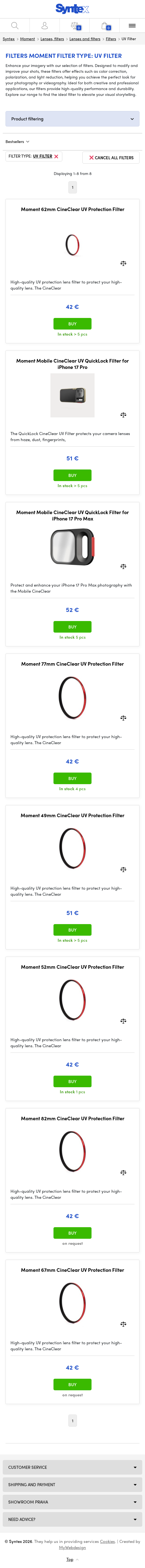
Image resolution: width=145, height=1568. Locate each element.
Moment (27, 38)
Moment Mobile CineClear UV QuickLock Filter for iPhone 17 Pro (72, 363)
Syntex (9, 38)
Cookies (107, 1541)
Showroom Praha (28, 1502)
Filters (111, 38)
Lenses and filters (84, 38)
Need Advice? (21, 1519)
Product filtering (27, 118)
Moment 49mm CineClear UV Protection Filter (72, 815)
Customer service (27, 1467)
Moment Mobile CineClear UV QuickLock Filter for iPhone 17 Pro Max (72, 515)
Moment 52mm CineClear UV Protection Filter (72, 967)
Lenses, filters (52, 38)
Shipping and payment (31, 1484)
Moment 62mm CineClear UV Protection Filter (72, 209)
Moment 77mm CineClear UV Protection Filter (72, 663)
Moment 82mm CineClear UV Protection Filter (72, 1118)
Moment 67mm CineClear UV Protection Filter (72, 1270)
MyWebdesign (72, 1547)
